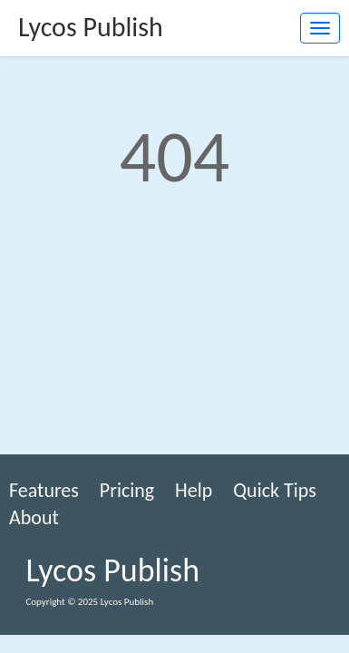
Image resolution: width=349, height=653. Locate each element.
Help (193, 491)
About (34, 518)
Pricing (127, 491)
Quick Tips (274, 491)
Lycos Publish (90, 27)
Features (44, 491)
